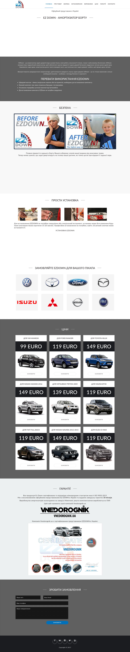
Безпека (66, 4)
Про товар (58, 4)
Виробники (88, 4)
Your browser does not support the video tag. (65, 37)
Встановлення (77, 4)
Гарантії (103, 4)
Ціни (96, 4)
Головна (49, 4)
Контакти (111, 4)
